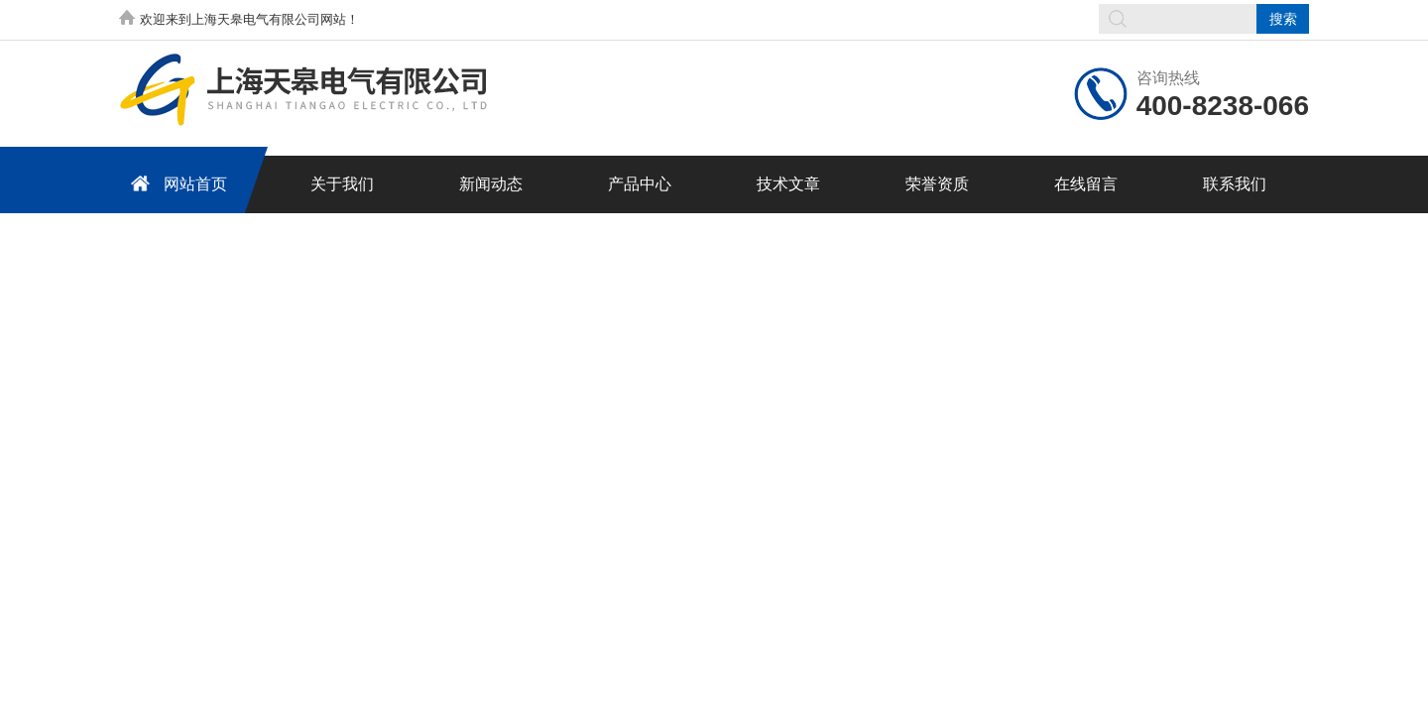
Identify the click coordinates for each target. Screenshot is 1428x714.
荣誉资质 (937, 184)
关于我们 (342, 184)
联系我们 (1234, 184)
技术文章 (788, 184)
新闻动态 (491, 184)
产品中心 (639, 184)
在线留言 (1086, 184)
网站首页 (175, 183)
